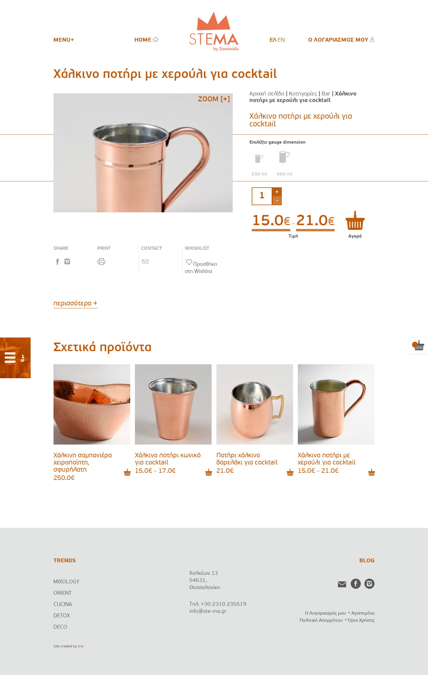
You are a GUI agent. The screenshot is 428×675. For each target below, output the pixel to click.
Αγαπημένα (362, 613)
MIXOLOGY (66, 582)
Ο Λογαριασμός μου (325, 613)
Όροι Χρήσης (361, 620)
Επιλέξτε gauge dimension (277, 142)
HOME (146, 40)
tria (80, 646)
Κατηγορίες (303, 94)
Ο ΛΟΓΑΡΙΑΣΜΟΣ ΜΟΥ (341, 40)
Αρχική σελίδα (266, 94)
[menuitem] (273, 40)
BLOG (366, 561)
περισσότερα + (75, 303)
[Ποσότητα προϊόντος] (262, 196)
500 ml (284, 174)
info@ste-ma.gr (207, 611)
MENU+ (64, 40)
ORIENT (63, 593)
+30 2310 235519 (223, 604)
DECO (60, 627)
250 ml (259, 174)
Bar (326, 94)
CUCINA (63, 605)
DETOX (62, 616)
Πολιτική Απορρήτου (321, 620)
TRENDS (64, 561)
